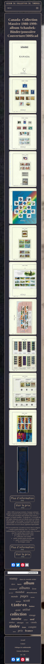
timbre (14, 626)
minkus (12, 622)
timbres (19, 605)
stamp (13, 578)
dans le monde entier (28, 579)
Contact (22, 644)
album (29, 583)
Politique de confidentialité (23, 647)
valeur (26, 620)
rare (27, 623)
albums (24, 588)
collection (18, 614)
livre (34, 588)
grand (17, 610)
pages (24, 596)
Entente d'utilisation (23, 651)
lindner (32, 606)
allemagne (20, 623)
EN (21, 655)
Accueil (23, 640)
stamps (18, 601)
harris (19, 584)
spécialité (11, 593)
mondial (19, 592)
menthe (16, 619)
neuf (32, 619)
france (29, 630)
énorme (33, 597)
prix (20, 630)
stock (14, 631)
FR (24, 655)
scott (26, 600)
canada (34, 622)
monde (14, 596)
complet (32, 627)
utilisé (26, 609)
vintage (32, 615)
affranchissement (32, 592)
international (13, 589)
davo (13, 584)
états (24, 627)
